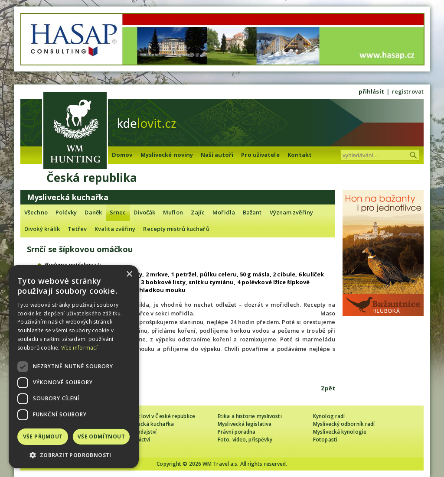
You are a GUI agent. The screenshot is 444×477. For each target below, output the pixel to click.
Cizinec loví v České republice (158, 416)
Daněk (93, 212)
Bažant (252, 212)
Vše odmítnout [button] (101, 436)
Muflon (173, 212)
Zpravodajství (139, 431)
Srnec (118, 212)
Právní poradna (236, 431)
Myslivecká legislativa (244, 424)
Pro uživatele (260, 155)
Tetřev (77, 229)
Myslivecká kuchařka (148, 424)
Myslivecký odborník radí (344, 424)
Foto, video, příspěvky (245, 439)
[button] (73, 455)
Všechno (36, 212)
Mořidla (223, 212)
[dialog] (74, 366)
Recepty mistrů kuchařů (176, 229)
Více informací (79, 347)
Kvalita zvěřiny (115, 229)
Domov (122, 155)
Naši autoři (217, 155)
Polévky (66, 212)
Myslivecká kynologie (339, 431)
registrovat (408, 91)
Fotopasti (325, 439)
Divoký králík (42, 229)
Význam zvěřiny (291, 212)
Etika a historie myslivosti (250, 416)
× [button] (129, 274)
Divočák (144, 212)
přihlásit (371, 91)
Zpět (328, 388)
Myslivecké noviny (166, 155)
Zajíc (198, 212)
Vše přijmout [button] (43, 436)
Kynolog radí (329, 416)
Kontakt (299, 155)
